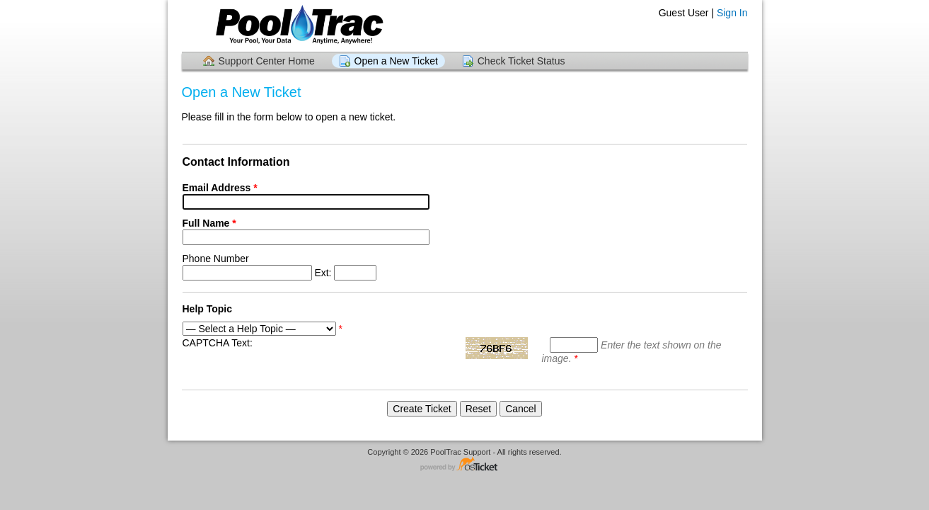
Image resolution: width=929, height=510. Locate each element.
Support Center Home (267, 61)
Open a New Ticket (396, 61)
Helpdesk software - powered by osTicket (464, 465)
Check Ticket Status (521, 61)
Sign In (732, 12)
